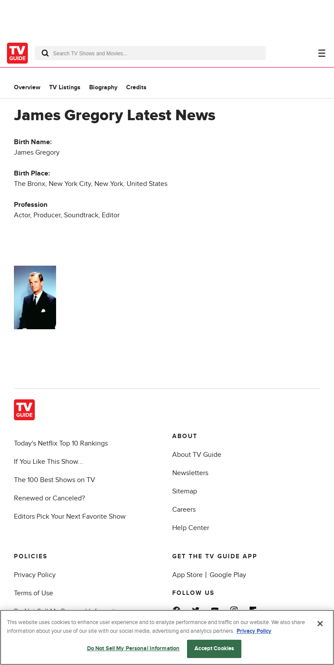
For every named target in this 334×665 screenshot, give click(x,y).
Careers (184, 509)
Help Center (190, 527)
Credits (136, 87)
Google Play (228, 574)
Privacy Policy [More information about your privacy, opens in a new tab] (254, 631)
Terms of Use (33, 593)
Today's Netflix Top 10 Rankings (61, 443)
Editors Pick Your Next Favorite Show (70, 516)
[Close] (320, 623)
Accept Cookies (214, 648)
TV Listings (64, 87)
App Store (187, 574)
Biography (103, 87)
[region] (167, 637)
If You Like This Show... (48, 461)
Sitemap (184, 491)
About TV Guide (196, 454)
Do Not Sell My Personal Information (133, 648)
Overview (27, 87)
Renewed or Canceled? (49, 498)
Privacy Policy (35, 574)
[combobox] (150, 53)
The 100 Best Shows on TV (54, 480)
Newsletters (190, 473)
